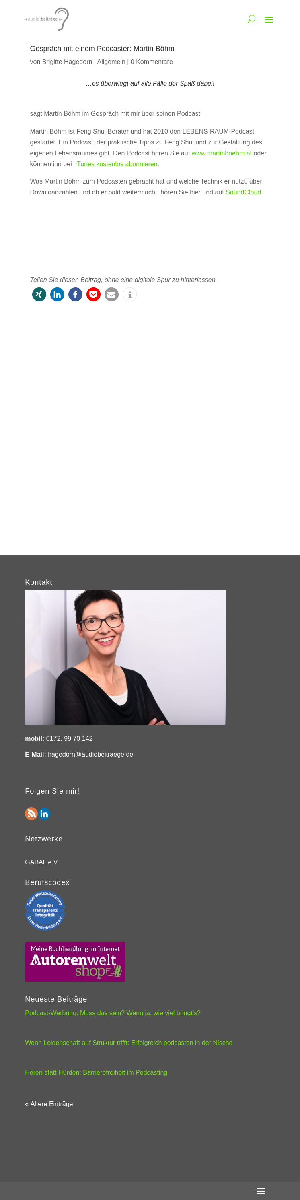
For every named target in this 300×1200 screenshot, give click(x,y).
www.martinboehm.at (222, 153)
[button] (39, 294)
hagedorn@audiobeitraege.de (90, 754)
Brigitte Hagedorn (67, 61)
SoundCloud (243, 192)
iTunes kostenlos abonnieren (117, 164)
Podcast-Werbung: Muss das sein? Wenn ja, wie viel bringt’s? (113, 1013)
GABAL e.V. (42, 862)
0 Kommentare (152, 61)
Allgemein (111, 61)
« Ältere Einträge (49, 1104)
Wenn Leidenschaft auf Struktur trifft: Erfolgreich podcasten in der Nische (128, 1042)
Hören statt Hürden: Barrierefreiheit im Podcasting (96, 1072)
